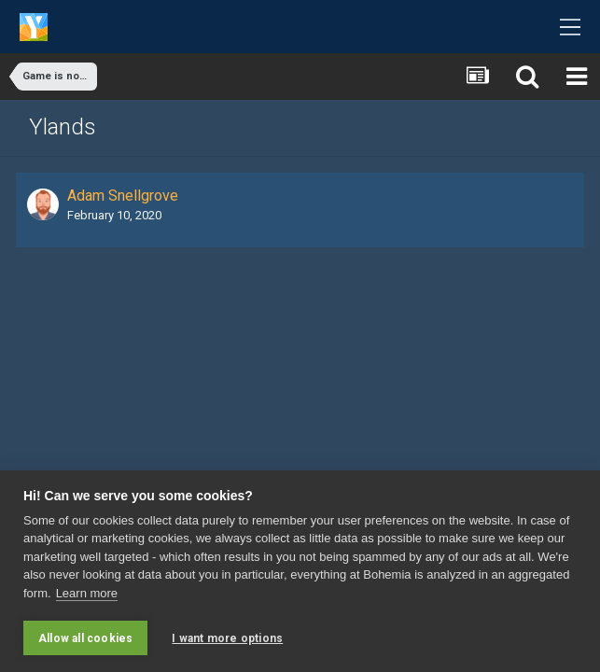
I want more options (227, 638)
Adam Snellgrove (122, 195)
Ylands (62, 127)
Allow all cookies (85, 638)
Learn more (87, 593)
